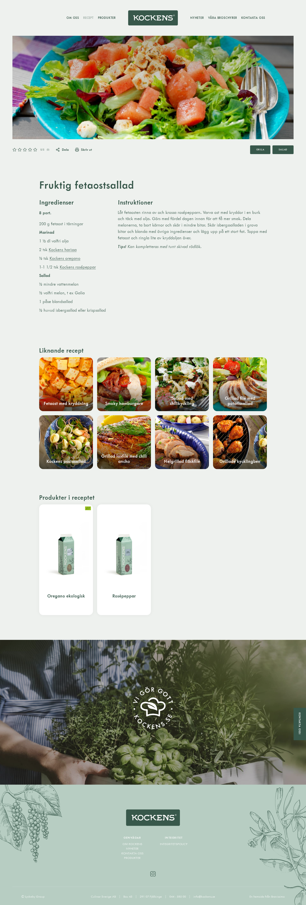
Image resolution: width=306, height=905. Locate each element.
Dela (62, 149)
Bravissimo (278, 896)
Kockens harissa (63, 249)
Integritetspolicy (174, 844)
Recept (88, 18)
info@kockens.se (204, 896)
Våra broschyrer (222, 18)
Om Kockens (132, 844)
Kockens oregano (64, 258)
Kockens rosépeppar (78, 266)
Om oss (72, 18)
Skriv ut (83, 149)
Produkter (107, 18)
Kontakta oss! (299, 723)
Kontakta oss (253, 18)
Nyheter (197, 18)
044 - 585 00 (178, 896)
